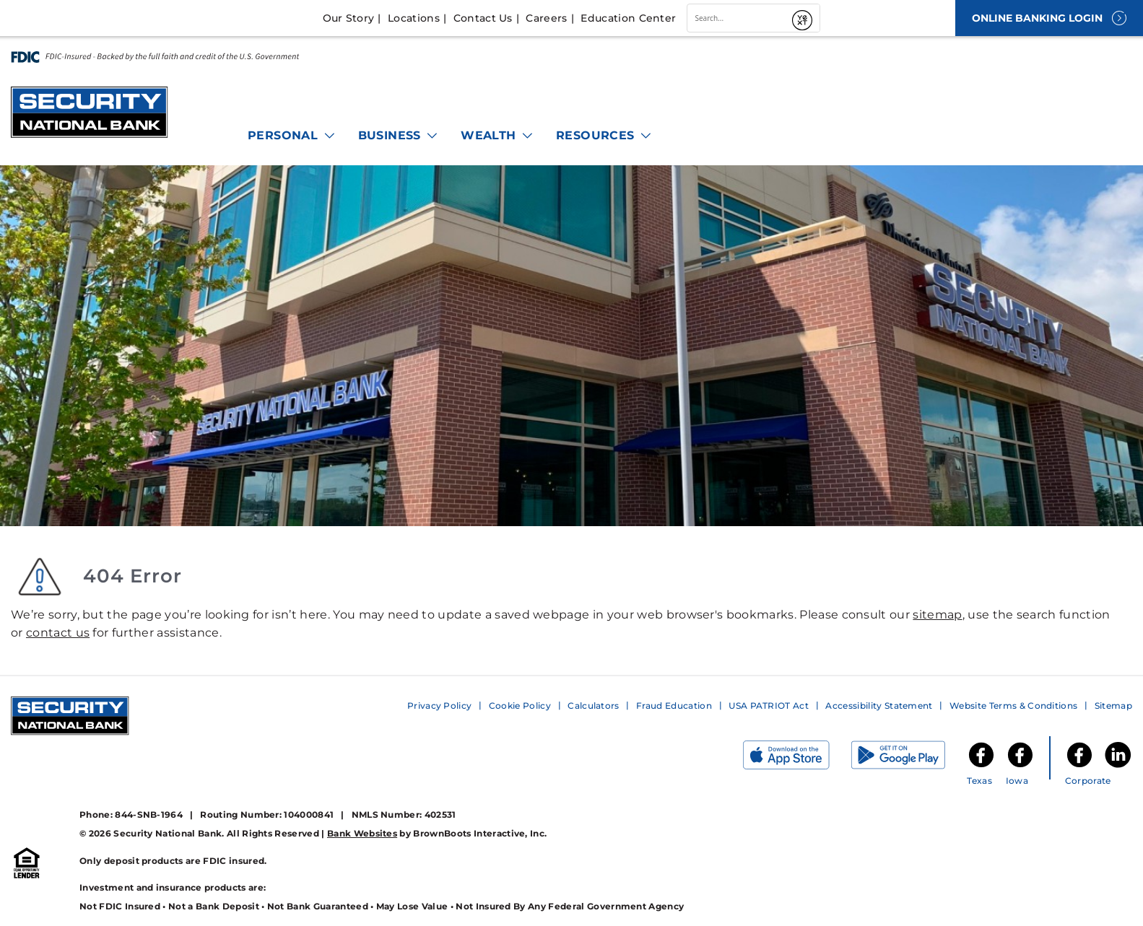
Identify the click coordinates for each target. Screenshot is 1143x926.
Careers (546, 18)
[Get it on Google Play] (909, 758)
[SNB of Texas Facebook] (981, 766)
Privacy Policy (439, 705)
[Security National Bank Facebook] (1079, 766)
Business (399, 135)
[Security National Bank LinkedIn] (1117, 766)
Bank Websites (362, 833)
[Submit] (803, 18)
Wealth (497, 135)
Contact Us (483, 18)
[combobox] (737, 18)
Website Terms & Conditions (1013, 705)
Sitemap (1113, 705)
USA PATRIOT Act (769, 705)
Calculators (594, 705)
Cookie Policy (520, 705)
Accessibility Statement (878, 705)
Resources (604, 135)
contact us (58, 632)
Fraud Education (674, 705)
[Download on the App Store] (797, 758)
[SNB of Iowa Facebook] (1020, 766)
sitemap (937, 614)
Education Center (628, 18)
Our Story (349, 18)
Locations (414, 18)
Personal (292, 135)
